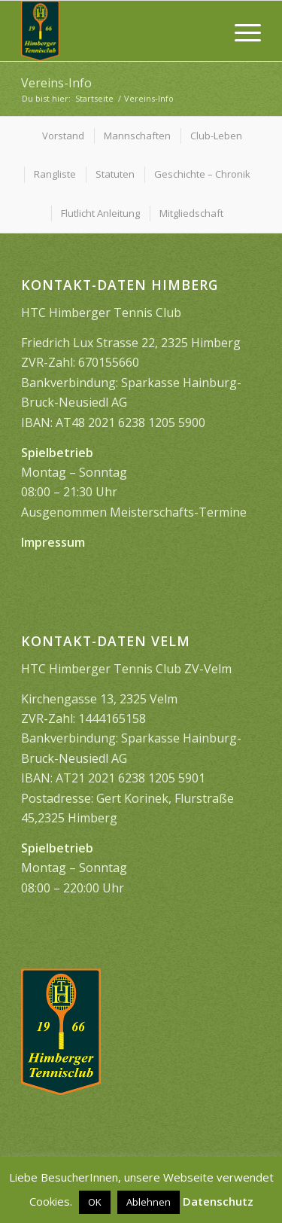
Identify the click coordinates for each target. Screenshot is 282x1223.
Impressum (53, 542)
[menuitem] (240, 31)
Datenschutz (218, 1201)
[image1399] (117, 31)
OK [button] (95, 1202)
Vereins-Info (56, 83)
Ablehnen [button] (148, 1202)
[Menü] (240, 31)
